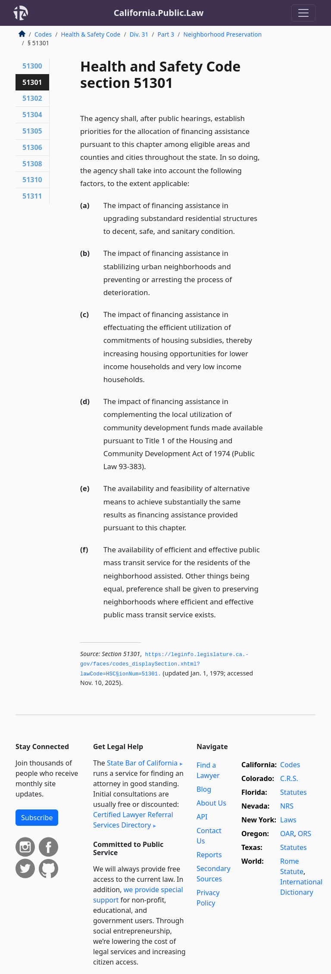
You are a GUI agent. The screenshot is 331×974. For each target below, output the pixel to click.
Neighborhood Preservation (222, 34)
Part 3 (166, 34)
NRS (287, 806)
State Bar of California (142, 763)
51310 (32, 179)
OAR (287, 833)
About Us (211, 803)
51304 (32, 114)
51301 (32, 82)
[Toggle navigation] (303, 13)
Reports (209, 854)
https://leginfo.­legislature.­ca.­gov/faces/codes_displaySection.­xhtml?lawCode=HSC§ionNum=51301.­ (164, 664)
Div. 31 (139, 34)
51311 (32, 196)
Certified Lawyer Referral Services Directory (133, 820)
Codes (43, 34)
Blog (204, 789)
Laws (288, 820)
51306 (32, 147)
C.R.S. (289, 778)
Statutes (293, 792)
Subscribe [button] (37, 817)
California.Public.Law (159, 13)
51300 (32, 66)
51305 (32, 131)
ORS (304, 833)
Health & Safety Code (90, 34)
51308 (32, 163)
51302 (32, 98)
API (202, 817)
